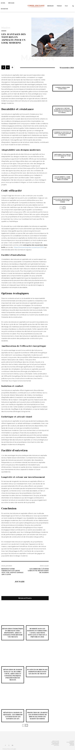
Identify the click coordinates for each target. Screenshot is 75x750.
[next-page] (26, 725)
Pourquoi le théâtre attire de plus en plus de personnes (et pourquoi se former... (62, 110)
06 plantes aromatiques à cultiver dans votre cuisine (62, 201)
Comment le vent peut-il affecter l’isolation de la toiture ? (62, 133)
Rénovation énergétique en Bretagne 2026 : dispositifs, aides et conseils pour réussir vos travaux (12, 633)
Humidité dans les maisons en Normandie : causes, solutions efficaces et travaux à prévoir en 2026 (37, 633)
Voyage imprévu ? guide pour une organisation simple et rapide (62, 178)
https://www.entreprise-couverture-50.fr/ (29, 247)
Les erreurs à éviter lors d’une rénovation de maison (38, 570)
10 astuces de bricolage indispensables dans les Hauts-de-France (37, 672)
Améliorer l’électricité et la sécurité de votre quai (62, 156)
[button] (73, 6)
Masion (5, 28)
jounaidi (19, 582)
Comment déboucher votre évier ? (62, 88)
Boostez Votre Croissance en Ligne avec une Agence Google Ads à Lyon (12, 571)
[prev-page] (23, 725)
